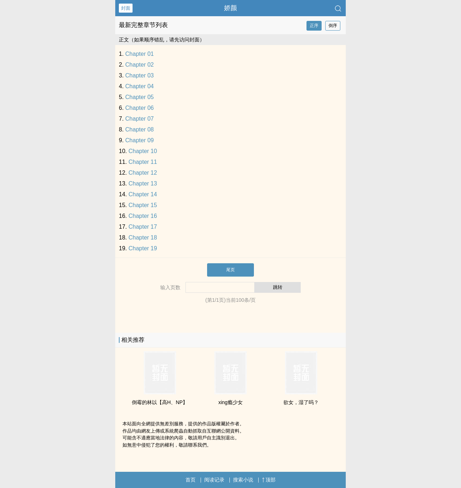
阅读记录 (214, 480)
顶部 (269, 480)
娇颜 (230, 8)
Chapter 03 (139, 75)
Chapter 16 (143, 216)
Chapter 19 (143, 248)
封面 (125, 8)
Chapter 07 (139, 119)
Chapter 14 (143, 194)
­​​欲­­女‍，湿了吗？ (301, 402)
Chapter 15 (143, 205)
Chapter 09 (139, 140)
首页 (190, 480)
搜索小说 (243, 480)
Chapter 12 (143, 173)
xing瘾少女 (230, 402)
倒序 (332, 25)
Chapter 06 (139, 108)
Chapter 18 (143, 237)
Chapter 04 (139, 86)
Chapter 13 (143, 183)
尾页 (230, 269)
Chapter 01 (139, 54)
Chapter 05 (139, 97)
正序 (314, 25)
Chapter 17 (143, 227)
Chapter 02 (139, 65)
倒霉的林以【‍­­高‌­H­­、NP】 (160, 402)
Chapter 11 (143, 162)
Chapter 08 (139, 129)
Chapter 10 (143, 151)
